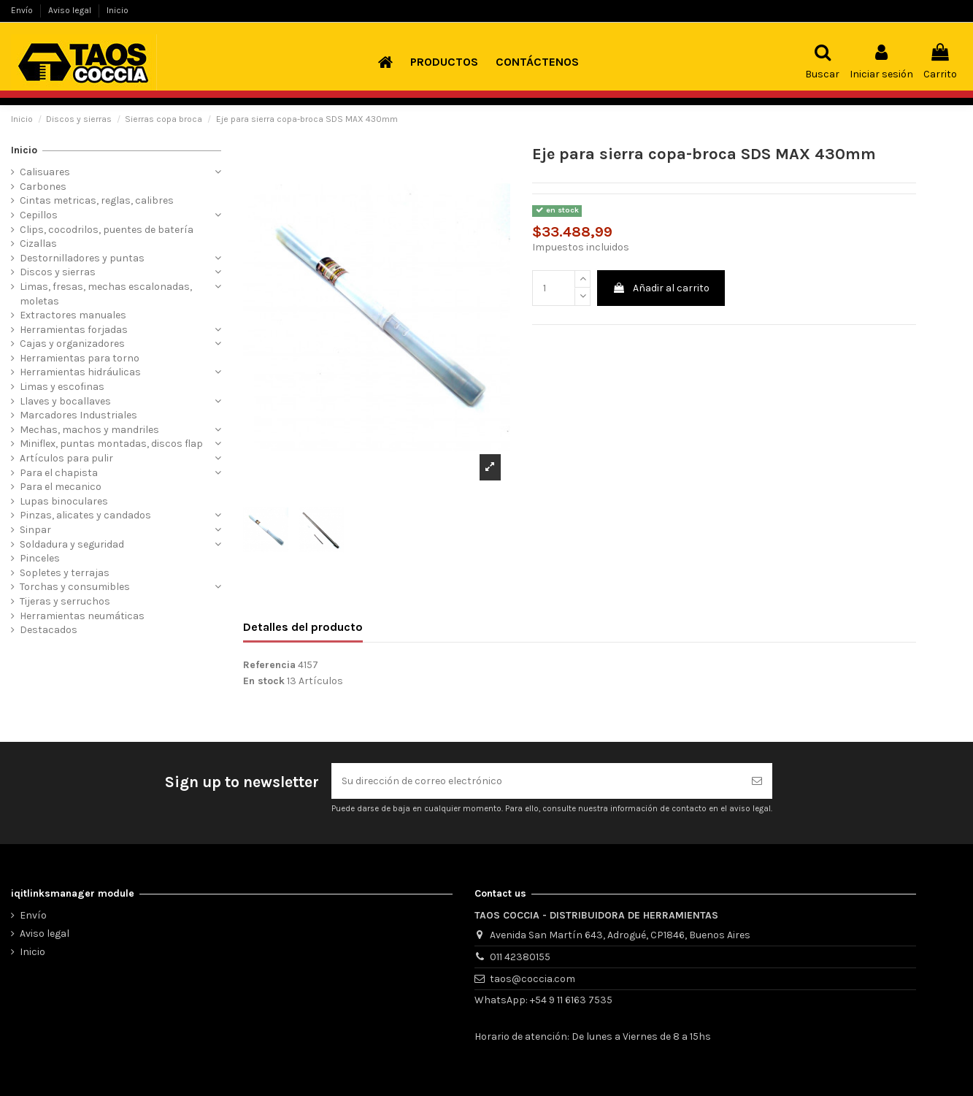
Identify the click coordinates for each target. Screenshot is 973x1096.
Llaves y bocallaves (65, 401)
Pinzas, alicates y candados (85, 515)
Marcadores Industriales (78, 415)
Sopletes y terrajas (64, 573)
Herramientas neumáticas (82, 616)
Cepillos (39, 215)
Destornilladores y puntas (82, 258)
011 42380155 (520, 957)
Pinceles (40, 558)
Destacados (48, 630)
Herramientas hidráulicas (80, 372)
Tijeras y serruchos (65, 601)
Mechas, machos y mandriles (89, 430)
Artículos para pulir (66, 458)
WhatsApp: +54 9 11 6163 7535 (543, 1000)
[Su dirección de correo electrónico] (536, 781)
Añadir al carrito (660, 288)
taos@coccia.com (532, 979)
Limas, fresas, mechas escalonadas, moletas (106, 293)
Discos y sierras (58, 272)
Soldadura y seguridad (72, 544)
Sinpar (35, 530)
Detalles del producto (303, 627)
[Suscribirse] (757, 781)
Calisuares (45, 172)
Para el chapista (59, 473)
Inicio (117, 10)
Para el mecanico (60, 486)
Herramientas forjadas (74, 329)
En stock (264, 681)
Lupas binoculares (64, 501)
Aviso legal (70, 10)
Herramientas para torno (79, 358)
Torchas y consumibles (75, 586)
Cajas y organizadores (72, 343)
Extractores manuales (73, 315)
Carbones (43, 186)
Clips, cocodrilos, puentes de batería (106, 229)
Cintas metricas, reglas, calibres (97, 200)
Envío (23, 10)
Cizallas (38, 243)
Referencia (269, 665)
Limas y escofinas (62, 386)
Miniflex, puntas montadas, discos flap (111, 443)
